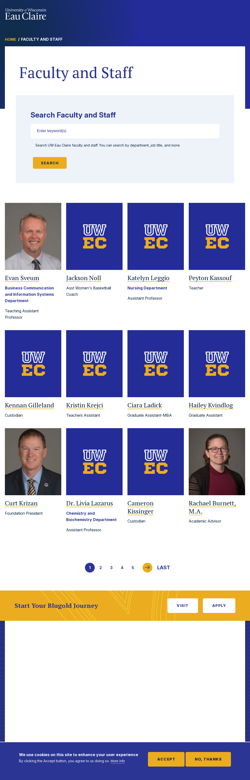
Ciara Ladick (144, 405)
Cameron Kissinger (140, 507)
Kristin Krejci (84, 405)
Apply (219, 605)
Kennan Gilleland (29, 405)
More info (118, 761)
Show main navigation (240, 13)
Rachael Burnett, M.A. (212, 507)
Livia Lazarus (89, 503)
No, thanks (208, 759)
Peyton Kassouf (210, 278)
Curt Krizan (21, 503)
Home (10, 39)
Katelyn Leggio (148, 278)
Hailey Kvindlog (211, 405)
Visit (183, 605)
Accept (166, 759)
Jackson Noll (83, 278)
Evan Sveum (22, 278)
